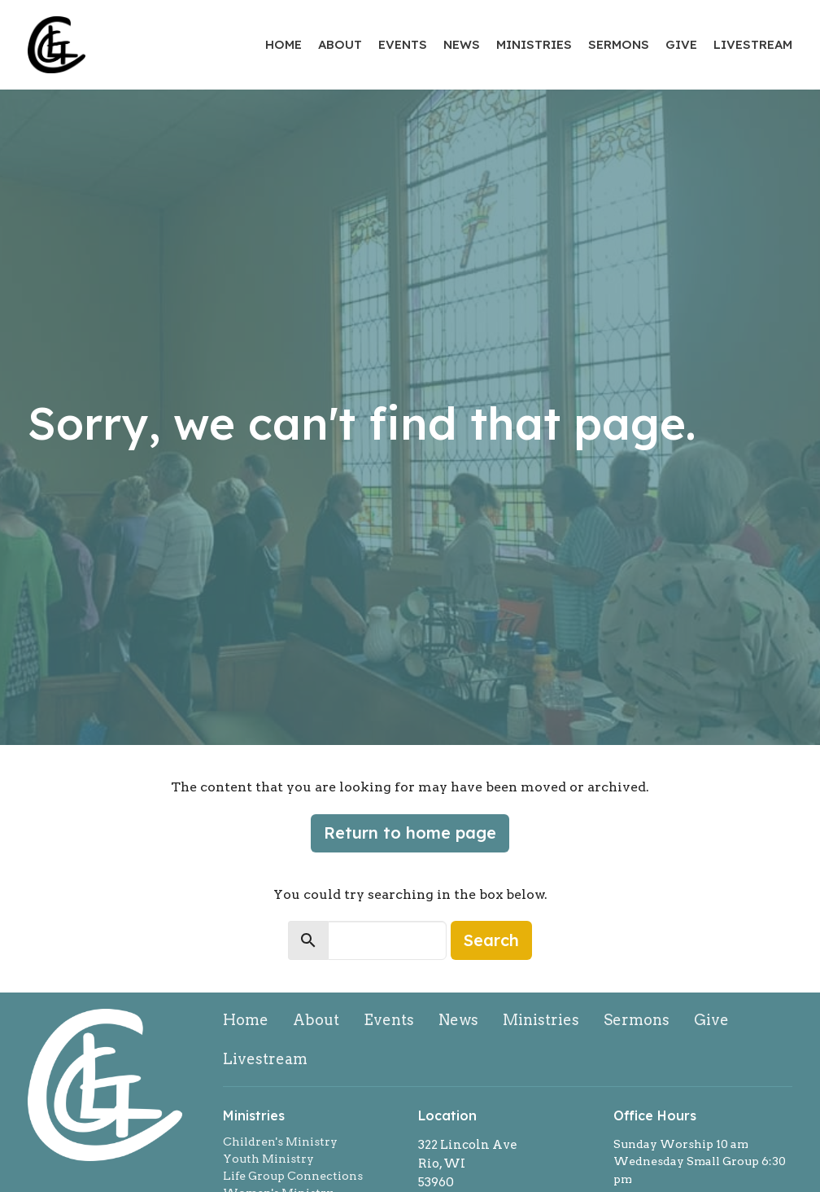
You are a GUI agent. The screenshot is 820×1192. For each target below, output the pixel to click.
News (461, 44)
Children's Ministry (280, 1141)
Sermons (618, 44)
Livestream (752, 44)
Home (283, 44)
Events (402, 44)
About (340, 44)
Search (491, 940)
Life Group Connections (293, 1175)
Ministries (534, 44)
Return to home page (410, 832)
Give (681, 44)
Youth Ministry (268, 1158)
